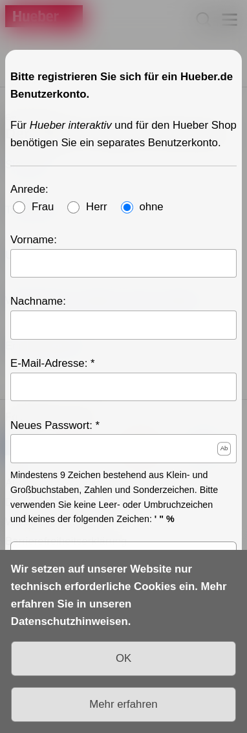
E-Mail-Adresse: (48, 363)
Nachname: (38, 301)
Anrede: (29, 188)
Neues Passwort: (51, 425)
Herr (96, 206)
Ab (224, 448)
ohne (151, 206)
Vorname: (33, 239)
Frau (43, 206)
